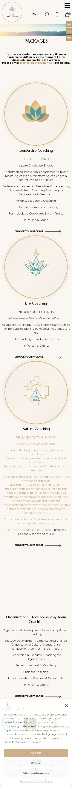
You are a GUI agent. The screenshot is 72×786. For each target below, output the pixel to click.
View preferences (36, 773)
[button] (66, 705)
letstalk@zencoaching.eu (37, 62)
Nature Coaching (42, 530)
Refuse (36, 763)
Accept (36, 753)
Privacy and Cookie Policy (36, 781)
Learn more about (18, 530)
